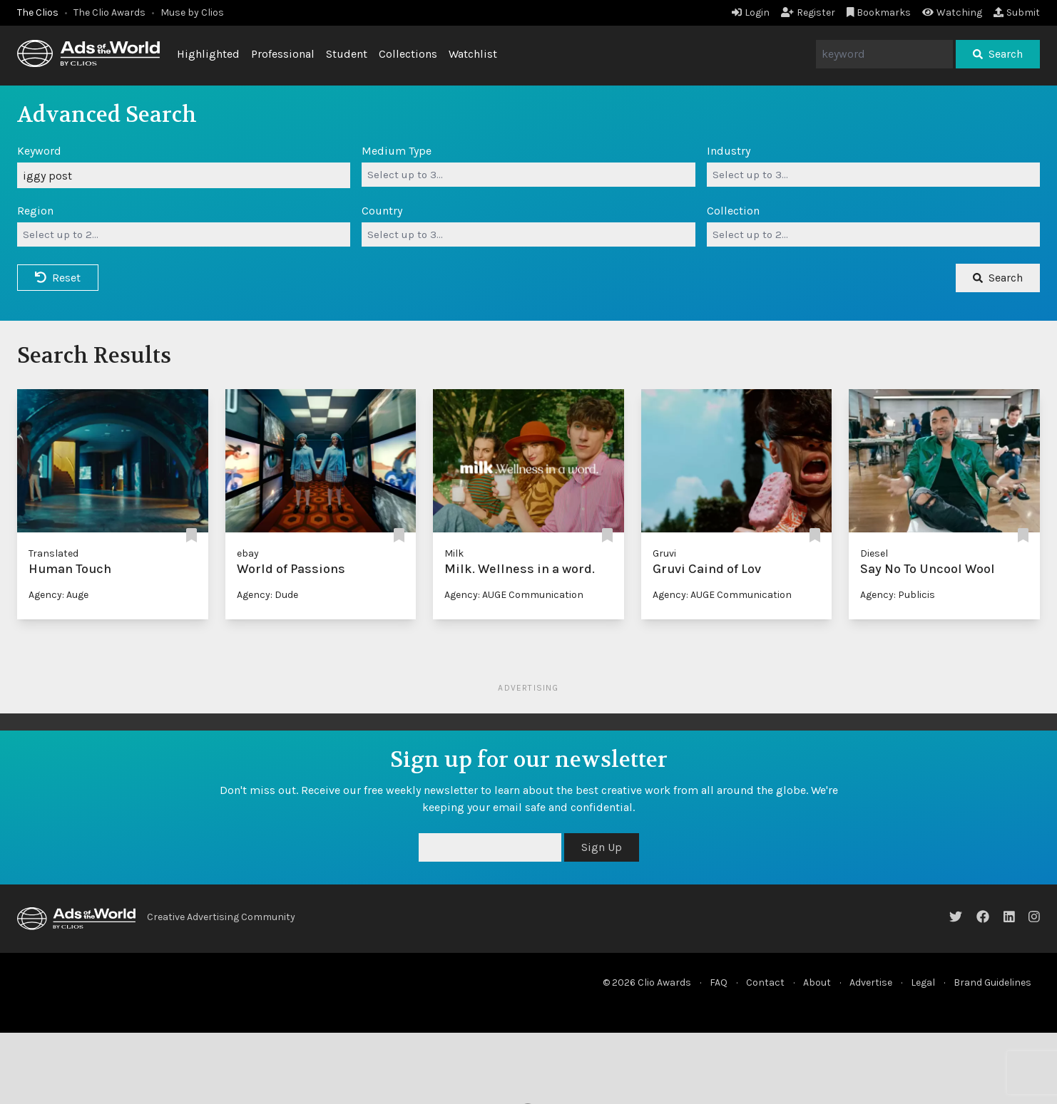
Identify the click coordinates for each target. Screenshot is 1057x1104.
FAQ (718, 982)
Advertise (870, 982)
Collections (408, 54)
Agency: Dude (267, 595)
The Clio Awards (109, 12)
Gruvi (664, 553)
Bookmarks (879, 12)
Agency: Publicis (897, 595)
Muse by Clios (192, 12)
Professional (283, 54)
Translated (53, 553)
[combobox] (528, 174)
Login (751, 12)
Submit (1017, 12)
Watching (952, 12)
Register (808, 12)
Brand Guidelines (992, 982)
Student (346, 54)
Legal (923, 982)
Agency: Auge (58, 595)
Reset (58, 277)
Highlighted (208, 54)
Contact (765, 982)
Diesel (874, 553)
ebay (248, 553)
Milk (454, 553)
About (817, 982)
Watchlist (473, 54)
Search (998, 54)
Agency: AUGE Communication (513, 595)
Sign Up (601, 847)
